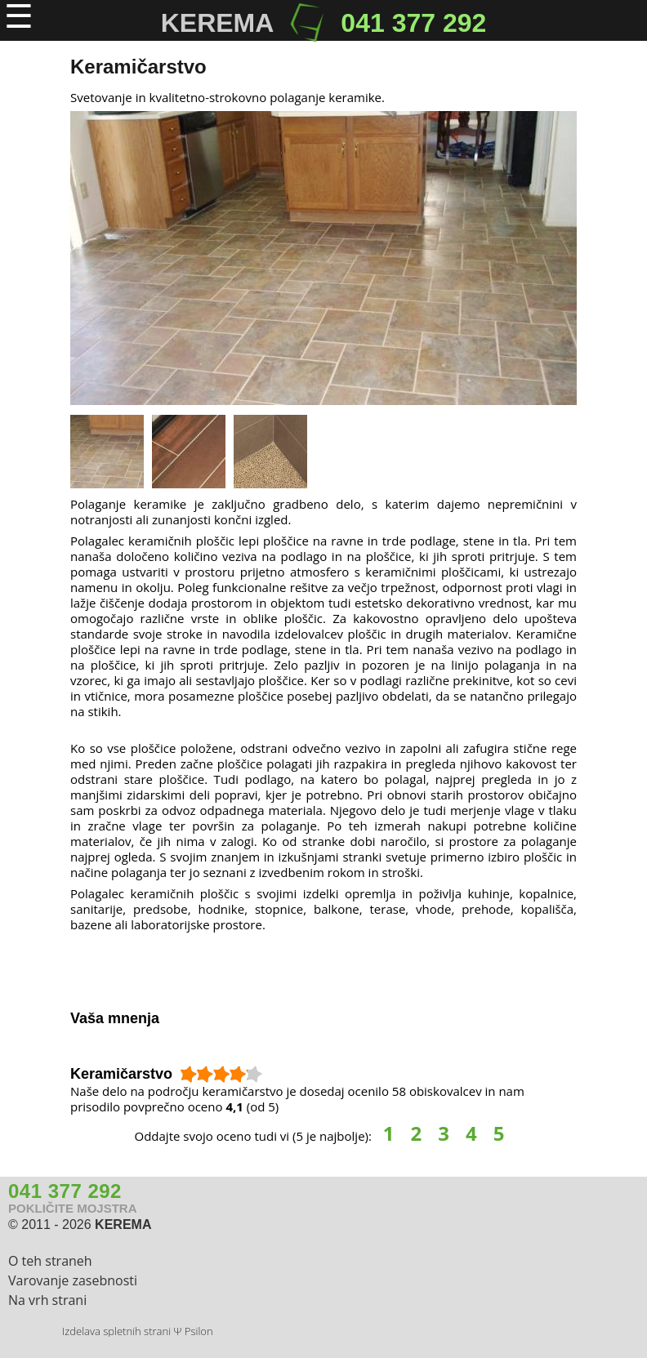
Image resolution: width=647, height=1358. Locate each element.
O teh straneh (50, 1261)
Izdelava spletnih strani (116, 1331)
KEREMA (123, 1224)
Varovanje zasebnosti (72, 1280)
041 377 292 (413, 23)
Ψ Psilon (192, 1331)
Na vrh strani (47, 1300)
